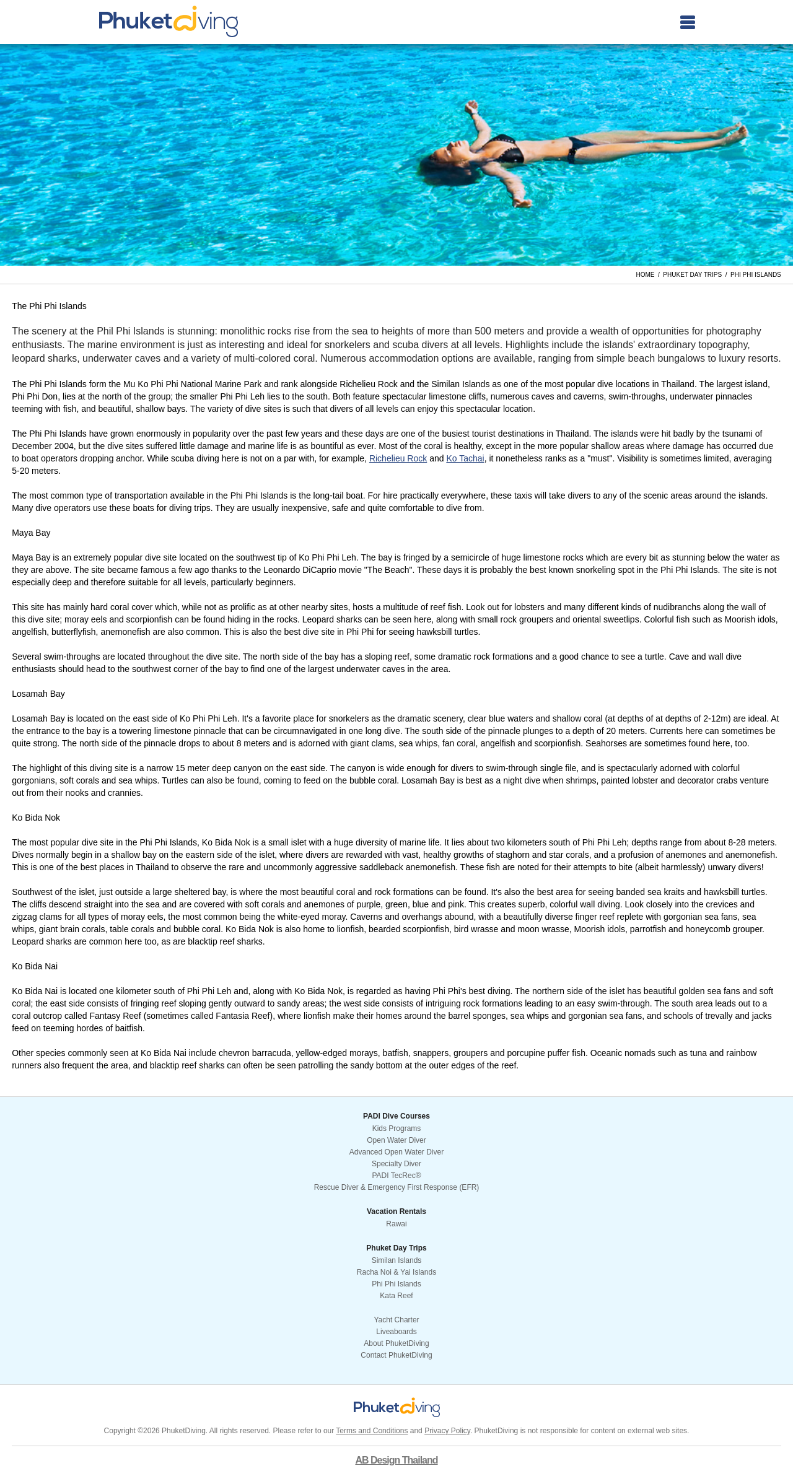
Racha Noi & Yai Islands (396, 1272)
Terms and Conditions (372, 1430)
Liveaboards (396, 1331)
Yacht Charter (396, 1320)
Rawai (396, 1224)
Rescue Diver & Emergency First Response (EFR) (397, 1187)
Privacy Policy (447, 1430)
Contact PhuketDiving (396, 1355)
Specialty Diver (396, 1163)
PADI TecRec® (396, 1175)
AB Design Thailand (396, 1460)
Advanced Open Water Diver (396, 1152)
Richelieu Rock (398, 458)
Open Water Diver (396, 1140)
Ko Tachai (465, 458)
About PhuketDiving (396, 1343)
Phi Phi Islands (396, 1284)
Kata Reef (396, 1295)
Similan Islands (397, 1260)
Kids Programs (396, 1128)
